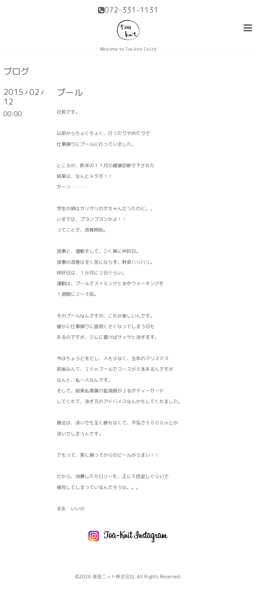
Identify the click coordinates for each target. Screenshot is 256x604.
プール (70, 92)
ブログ (16, 71)
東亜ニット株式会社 (113, 576)
